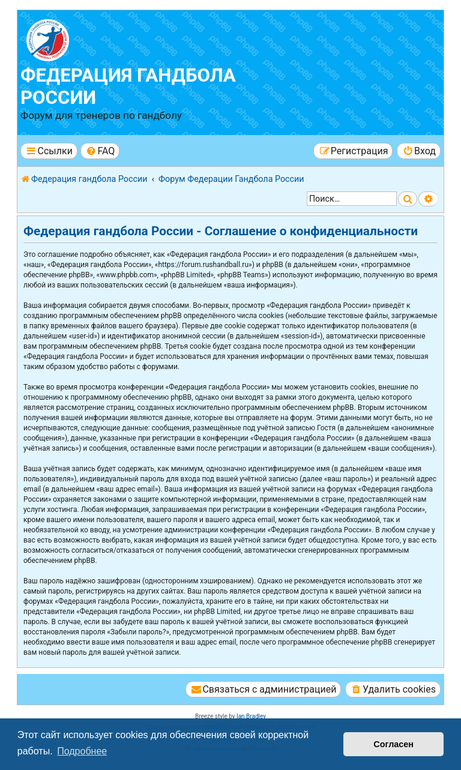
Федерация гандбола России (128, 86)
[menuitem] (99, 151)
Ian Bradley (251, 716)
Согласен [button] (393, 744)
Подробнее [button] (82, 751)
